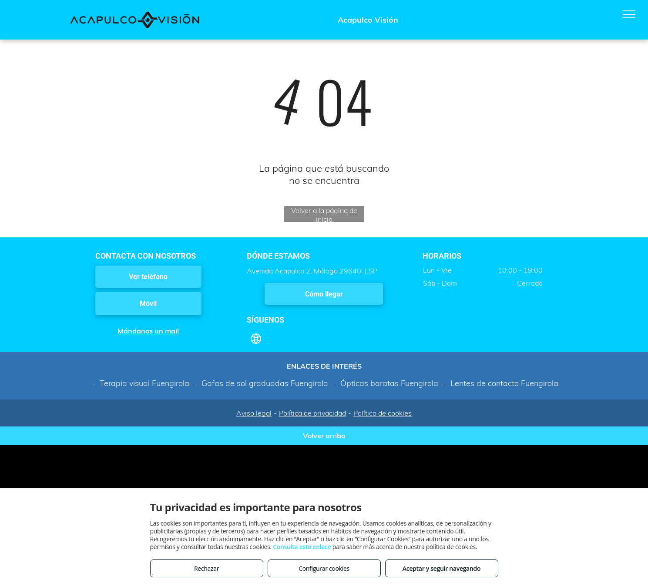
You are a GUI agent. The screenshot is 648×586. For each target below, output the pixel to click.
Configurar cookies (324, 568)
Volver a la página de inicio (324, 214)
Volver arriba (324, 435)
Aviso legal (254, 413)
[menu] (629, 14)
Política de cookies (382, 413)
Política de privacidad (312, 413)
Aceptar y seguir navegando (441, 568)
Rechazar (206, 568)
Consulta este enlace (302, 547)
